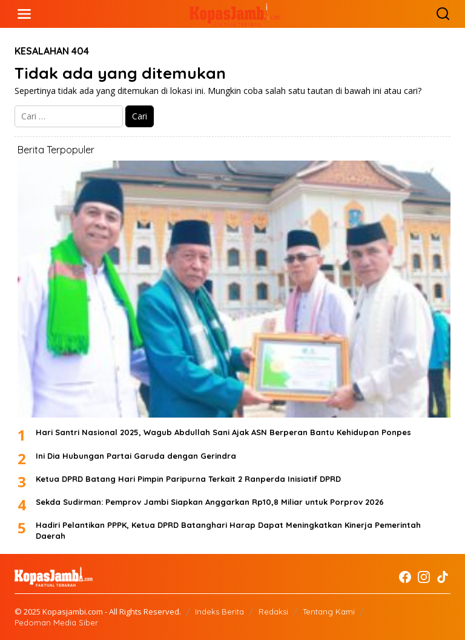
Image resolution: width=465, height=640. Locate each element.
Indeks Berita (219, 611)
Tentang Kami (329, 611)
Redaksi (273, 611)
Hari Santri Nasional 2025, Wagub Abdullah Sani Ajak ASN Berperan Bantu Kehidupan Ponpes (223, 432)
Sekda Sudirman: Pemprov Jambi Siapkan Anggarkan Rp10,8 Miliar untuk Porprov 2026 (210, 502)
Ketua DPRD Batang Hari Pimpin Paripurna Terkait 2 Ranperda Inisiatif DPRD (188, 479)
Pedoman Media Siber (56, 622)
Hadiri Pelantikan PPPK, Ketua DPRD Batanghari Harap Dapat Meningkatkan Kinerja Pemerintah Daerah (228, 530)
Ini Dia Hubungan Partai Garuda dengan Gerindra (136, 456)
